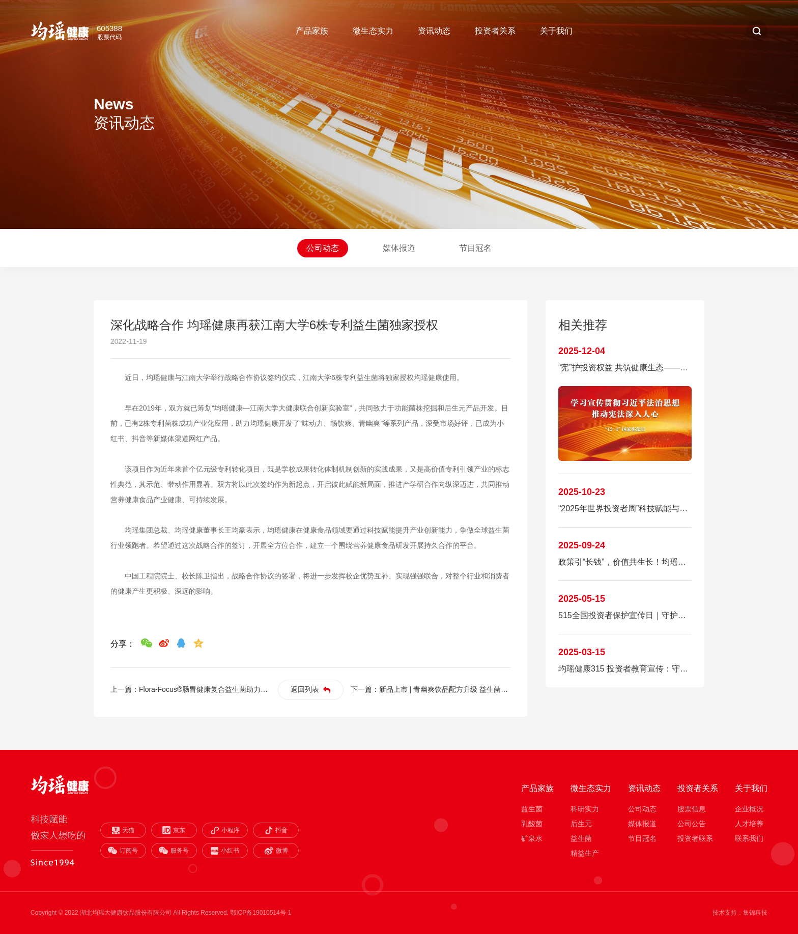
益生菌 (532, 809)
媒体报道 (399, 248)
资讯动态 (434, 30)
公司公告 (691, 824)
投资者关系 (495, 30)
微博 (276, 851)
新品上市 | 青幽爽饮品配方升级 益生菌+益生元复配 (459, 689)
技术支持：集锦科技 (739, 912)
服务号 (174, 851)
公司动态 (322, 248)
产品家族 (312, 30)
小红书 (225, 851)
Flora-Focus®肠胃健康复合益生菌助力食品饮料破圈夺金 (228, 689)
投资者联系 (695, 838)
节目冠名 (475, 248)
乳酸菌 (532, 824)
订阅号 (123, 851)
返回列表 (310, 689)
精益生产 (585, 853)
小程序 (225, 830)
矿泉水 (532, 838)
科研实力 (585, 809)
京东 (173, 830)
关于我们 (556, 30)
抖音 (276, 830)
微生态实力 (373, 30)
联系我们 (749, 838)
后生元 (581, 824)
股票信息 (691, 809)
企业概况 (749, 809)
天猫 (123, 830)
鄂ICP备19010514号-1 (260, 912)
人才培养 (749, 824)
